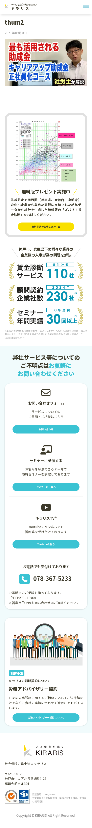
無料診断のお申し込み (46, 227)
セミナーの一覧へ (46, 489)
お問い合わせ (46, 431)
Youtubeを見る (46, 548)
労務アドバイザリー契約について (46, 722)
